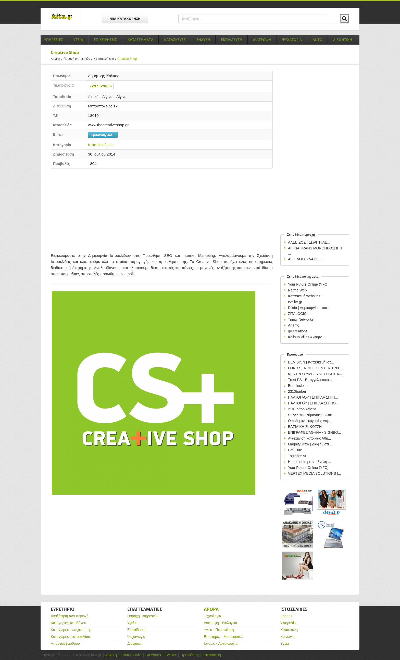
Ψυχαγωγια (292, 39)
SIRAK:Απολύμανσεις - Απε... (311, 415)
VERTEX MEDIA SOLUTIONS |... (314, 473)
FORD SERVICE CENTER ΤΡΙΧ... (315, 368)
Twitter (171, 654)
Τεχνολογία (212, 616)
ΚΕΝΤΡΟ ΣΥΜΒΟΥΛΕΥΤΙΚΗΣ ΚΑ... (316, 374)
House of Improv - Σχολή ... (309, 462)
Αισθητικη (342, 39)
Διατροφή (134, 643)
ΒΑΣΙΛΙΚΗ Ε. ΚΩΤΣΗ (305, 427)
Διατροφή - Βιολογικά (220, 623)
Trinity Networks (301, 319)
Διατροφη (262, 39)
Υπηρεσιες (53, 39)
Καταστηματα (140, 39)
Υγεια (78, 39)
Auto (317, 39)
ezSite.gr (295, 302)
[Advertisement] (162, 209)
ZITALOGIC (297, 314)
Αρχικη (57, 59)
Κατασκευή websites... (305, 296)
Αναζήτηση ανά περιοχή (70, 616)
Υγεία (131, 623)
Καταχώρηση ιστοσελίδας (71, 637)
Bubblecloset (298, 386)
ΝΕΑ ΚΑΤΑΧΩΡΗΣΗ (125, 18)
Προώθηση (189, 654)
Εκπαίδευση (136, 630)
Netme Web (297, 290)
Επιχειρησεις (105, 39)
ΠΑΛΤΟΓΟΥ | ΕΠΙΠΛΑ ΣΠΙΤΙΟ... (313, 403)
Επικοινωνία (131, 654)
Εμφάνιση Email (102, 135)
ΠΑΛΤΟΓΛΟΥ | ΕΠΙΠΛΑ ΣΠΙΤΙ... (313, 397)
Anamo (293, 325)
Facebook (153, 654)
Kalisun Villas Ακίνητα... (306, 337)
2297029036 (101, 86)
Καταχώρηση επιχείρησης (71, 630)
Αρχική (111, 654)
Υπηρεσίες (288, 623)
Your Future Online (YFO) (308, 284)
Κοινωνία (287, 637)
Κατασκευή (289, 630)
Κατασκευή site (105, 59)
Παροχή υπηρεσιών (79, 59)
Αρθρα (211, 609)
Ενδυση (203, 39)
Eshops (286, 616)
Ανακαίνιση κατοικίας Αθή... (309, 438)
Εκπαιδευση (231, 39)
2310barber (297, 391)
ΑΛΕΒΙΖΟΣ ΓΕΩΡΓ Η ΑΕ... (309, 242)
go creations (297, 331)
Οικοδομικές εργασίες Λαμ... (310, 421)
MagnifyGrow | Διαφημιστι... (310, 444)
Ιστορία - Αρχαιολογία (221, 643)
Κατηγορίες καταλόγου (68, 623)
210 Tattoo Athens (302, 409)
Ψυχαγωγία (136, 637)
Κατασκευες (174, 39)
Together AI (297, 456)
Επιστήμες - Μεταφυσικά (223, 637)
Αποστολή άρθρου (65, 643)
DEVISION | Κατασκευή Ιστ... (311, 362)
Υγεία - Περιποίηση (219, 630)
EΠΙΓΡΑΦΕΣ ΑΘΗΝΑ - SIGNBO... (314, 432)
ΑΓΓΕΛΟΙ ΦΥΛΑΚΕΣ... (305, 259)
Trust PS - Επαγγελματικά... (310, 380)
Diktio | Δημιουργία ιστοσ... (309, 308)
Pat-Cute (295, 450)
